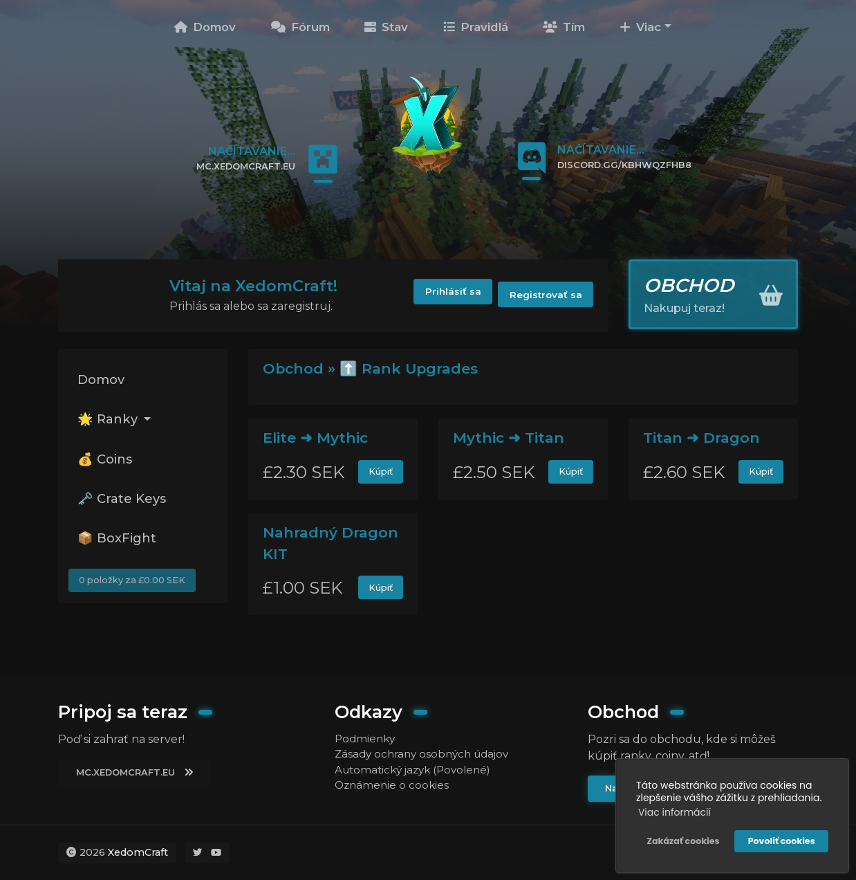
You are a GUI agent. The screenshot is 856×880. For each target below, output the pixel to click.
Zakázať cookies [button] (680, 839)
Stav (386, 27)
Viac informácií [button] (672, 810)
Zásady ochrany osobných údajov (427, 753)
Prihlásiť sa (440, 295)
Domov (205, 27)
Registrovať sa (542, 295)
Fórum (300, 27)
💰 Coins (107, 465)
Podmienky (366, 737)
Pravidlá (475, 27)
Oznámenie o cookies (393, 787)
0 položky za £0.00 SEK (136, 593)
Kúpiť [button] (379, 472)
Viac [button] (640, 27)
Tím (564, 27)
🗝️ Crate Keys (124, 507)
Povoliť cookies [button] (779, 839)
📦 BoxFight (120, 548)
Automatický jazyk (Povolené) (418, 770)
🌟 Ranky (111, 422)
